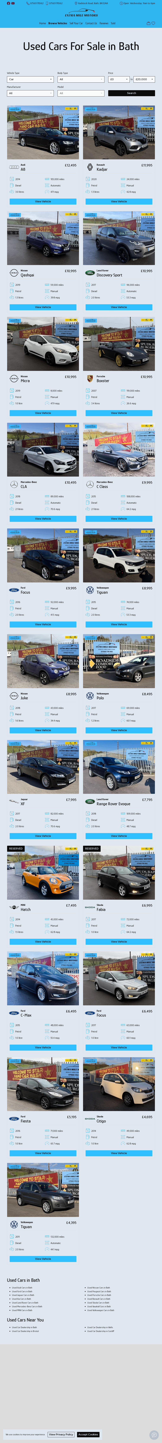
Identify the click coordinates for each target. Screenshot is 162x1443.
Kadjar (102, 169)
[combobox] (30, 79)
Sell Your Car (76, 23)
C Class (102, 486)
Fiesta (26, 1121)
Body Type (63, 73)
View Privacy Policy (61, 1434)
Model (61, 87)
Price (110, 73)
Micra (25, 380)
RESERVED (16, 848)
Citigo (101, 1121)
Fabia (101, 909)
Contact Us (91, 23)
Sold (113, 23)
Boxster (103, 380)
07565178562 (37, 3)
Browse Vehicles (57, 23)
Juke (24, 698)
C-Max (26, 1015)
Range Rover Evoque (113, 803)
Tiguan (102, 592)
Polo (100, 698)
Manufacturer (14, 87)
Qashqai (27, 275)
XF (23, 803)
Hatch (26, 909)
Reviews (104, 23)
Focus (25, 592)
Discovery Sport (109, 275)
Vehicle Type (13, 73)
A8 (23, 169)
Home (42, 23)
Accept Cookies (88, 1434)
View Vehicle (43, 201)
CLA (24, 486)
